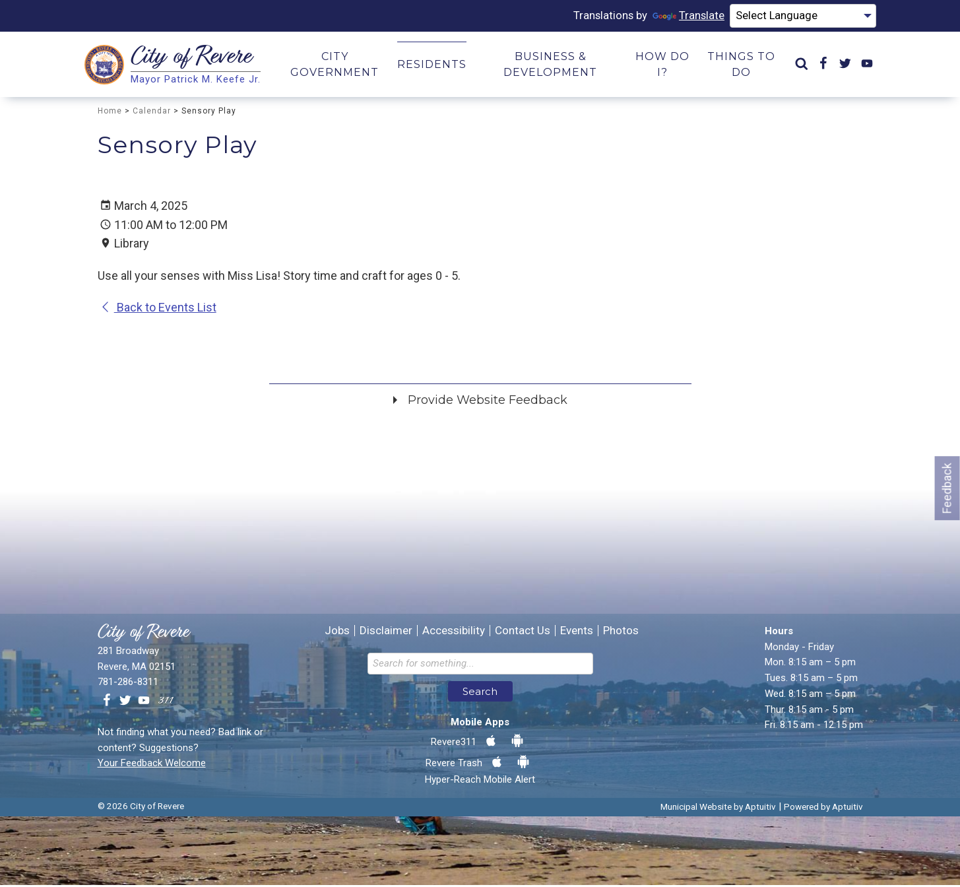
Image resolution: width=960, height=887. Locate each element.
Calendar (152, 112)
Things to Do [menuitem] (741, 66)
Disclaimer (386, 632)
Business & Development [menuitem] (550, 66)
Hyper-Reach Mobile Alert (480, 781)
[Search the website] (480, 665)
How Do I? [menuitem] (662, 66)
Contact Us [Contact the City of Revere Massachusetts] (522, 632)
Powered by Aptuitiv (823, 808)
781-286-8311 (128, 684)
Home (110, 112)
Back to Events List (158, 309)
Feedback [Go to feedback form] (947, 488)
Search (480, 693)
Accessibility (453, 632)
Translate (675, 17)
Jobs (337, 632)
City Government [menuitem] (334, 66)
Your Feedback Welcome (152, 765)
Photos (621, 632)
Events (576, 632)
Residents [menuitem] (431, 66)
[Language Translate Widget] (797, 17)
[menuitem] (801, 66)
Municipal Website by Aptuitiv (718, 808)
